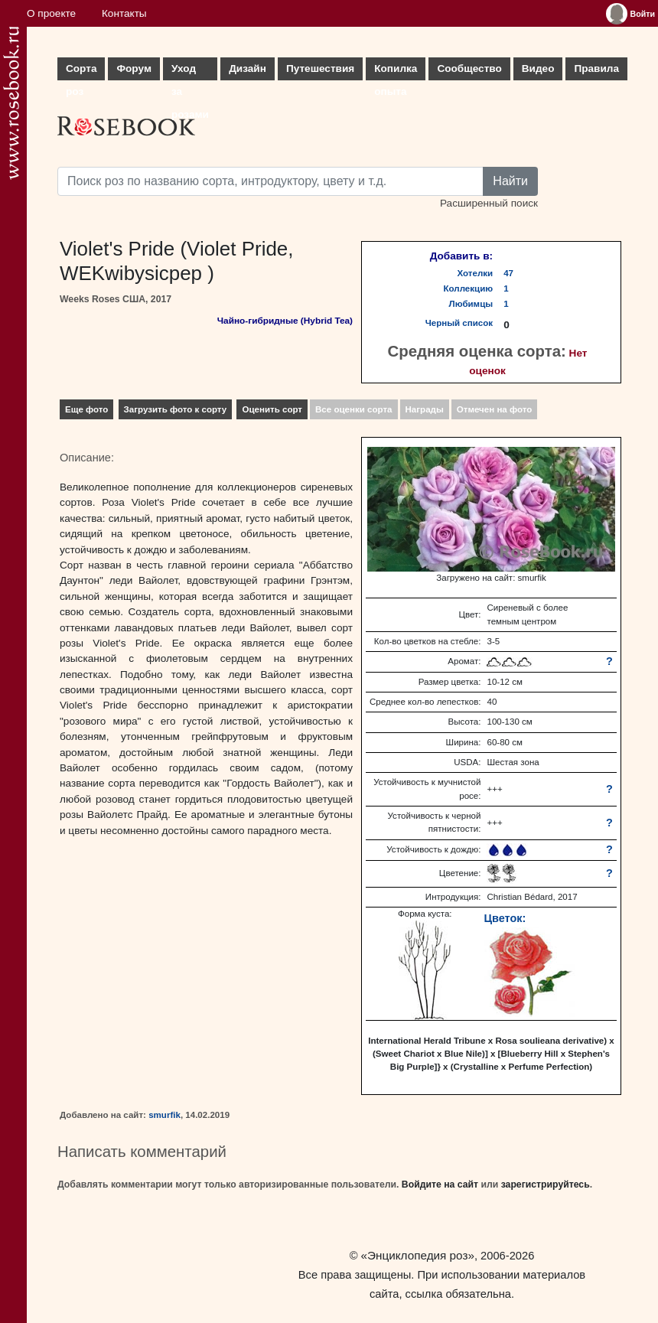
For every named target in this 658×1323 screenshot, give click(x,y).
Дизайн (247, 68)
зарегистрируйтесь (545, 1184)
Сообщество (469, 68)
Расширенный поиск (489, 203)
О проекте (51, 13)
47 (508, 273)
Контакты (124, 13)
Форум (133, 68)
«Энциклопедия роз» (417, 1255)
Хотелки (476, 273)
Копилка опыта (395, 71)
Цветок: (505, 918)
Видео (538, 68)
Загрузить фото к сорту (175, 409)
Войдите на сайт (440, 1184)
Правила (596, 68)
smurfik (164, 1114)
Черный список (459, 322)
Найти (510, 180)
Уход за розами (190, 71)
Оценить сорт (272, 409)
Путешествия (320, 68)
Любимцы (471, 303)
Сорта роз (81, 71)
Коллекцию (469, 288)
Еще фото (86, 409)
